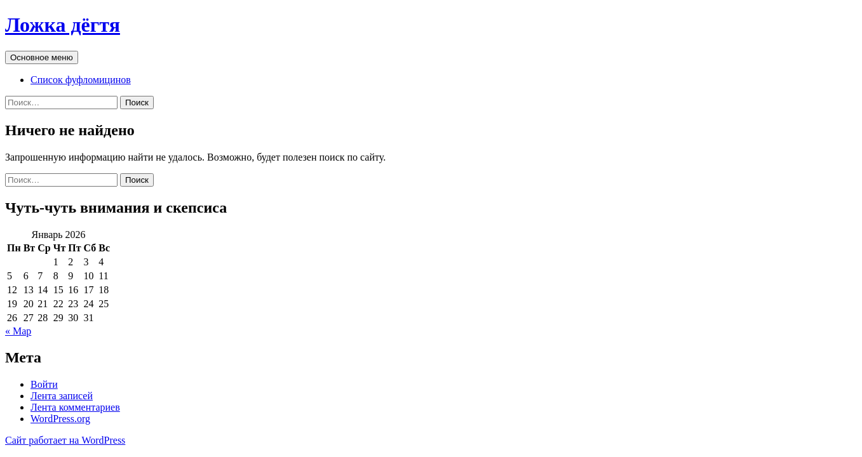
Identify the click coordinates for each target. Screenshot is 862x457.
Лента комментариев (75, 407)
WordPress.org (60, 418)
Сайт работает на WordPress (65, 440)
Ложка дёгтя (62, 24)
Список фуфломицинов (80, 79)
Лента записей (61, 395)
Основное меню (41, 57)
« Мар (18, 331)
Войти (44, 384)
